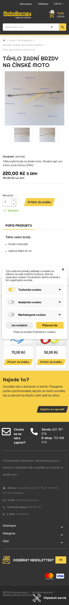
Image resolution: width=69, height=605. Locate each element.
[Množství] (7, 202)
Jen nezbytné (19, 325)
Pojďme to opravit (52, 409)
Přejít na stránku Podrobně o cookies (34, 332)
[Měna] (58, 4)
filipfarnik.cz (28, 595)
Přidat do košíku (39, 202)
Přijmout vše (49, 325)
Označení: (9, 156)
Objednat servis (54, 597)
